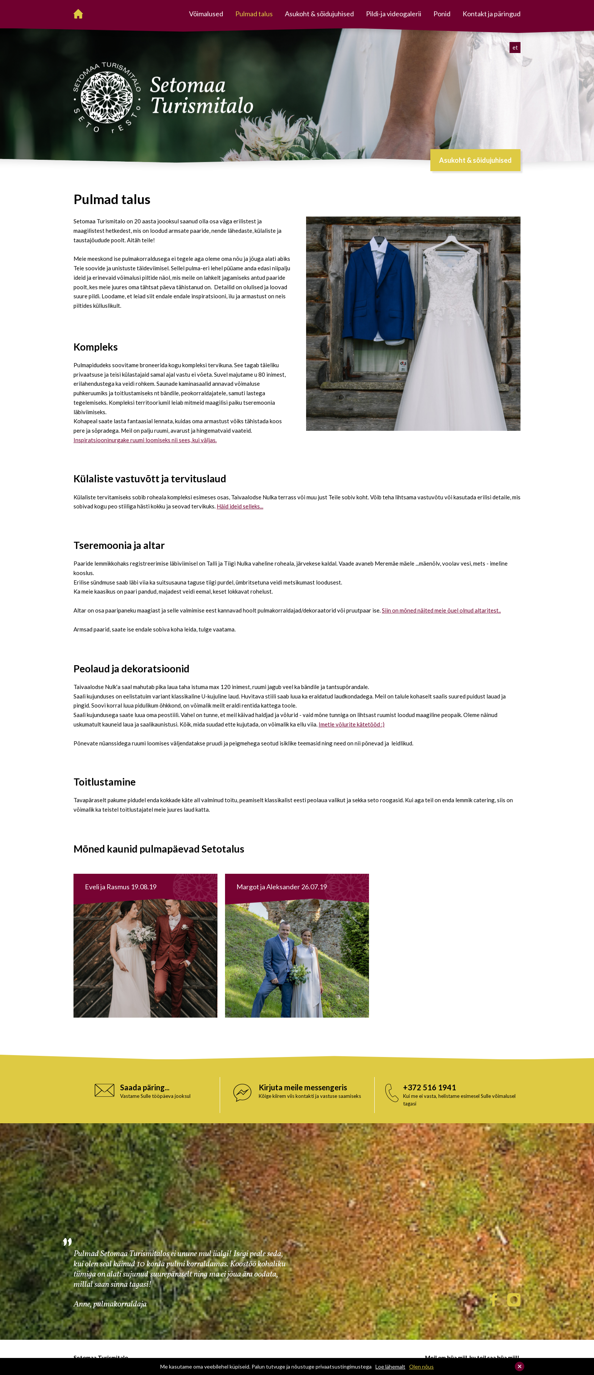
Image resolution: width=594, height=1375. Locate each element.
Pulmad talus (254, 13)
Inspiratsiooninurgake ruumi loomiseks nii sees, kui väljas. (145, 440)
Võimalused (206, 13)
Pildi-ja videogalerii (393, 13)
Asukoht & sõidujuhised (319, 13)
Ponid (441, 13)
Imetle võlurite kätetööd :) (352, 724)
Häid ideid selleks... (240, 506)
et (515, 47)
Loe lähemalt (390, 1366)
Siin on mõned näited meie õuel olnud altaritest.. (441, 610)
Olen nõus (421, 1366)
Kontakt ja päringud (492, 13)
